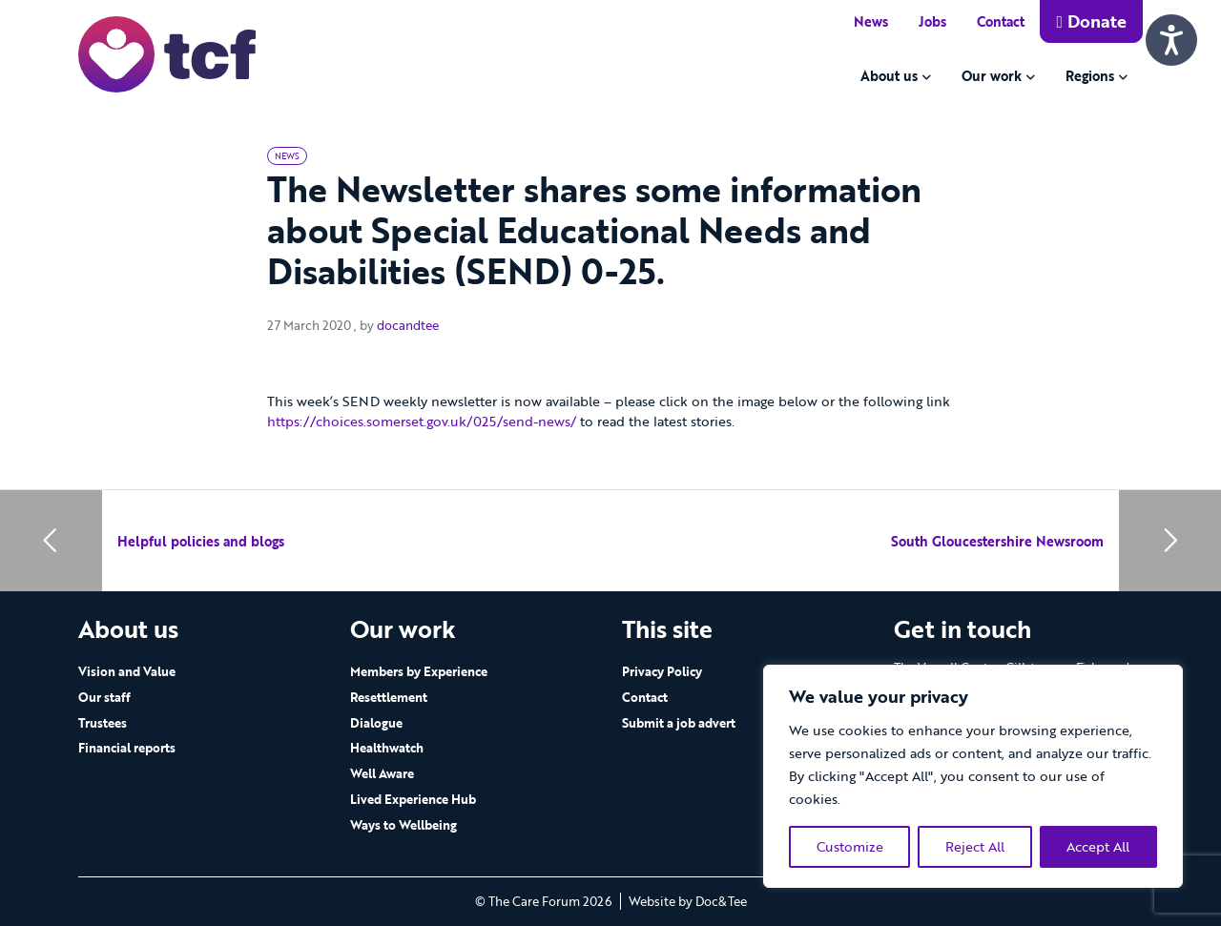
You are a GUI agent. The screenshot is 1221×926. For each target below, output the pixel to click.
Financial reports (127, 747)
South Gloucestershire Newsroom (997, 541)
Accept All (1097, 846)
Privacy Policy (662, 671)
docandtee (408, 325)
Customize (850, 846)
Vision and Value (127, 671)
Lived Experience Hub (413, 799)
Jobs (932, 21)
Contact (1000, 21)
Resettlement (388, 697)
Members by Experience (418, 671)
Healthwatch (387, 747)
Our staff (104, 697)
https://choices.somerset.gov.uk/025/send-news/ (421, 421)
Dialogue (376, 722)
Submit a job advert (678, 722)
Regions (1090, 76)
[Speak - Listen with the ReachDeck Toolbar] (1171, 40)
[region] (973, 776)
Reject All (974, 846)
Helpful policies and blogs (200, 541)
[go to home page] (167, 53)
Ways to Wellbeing (403, 824)
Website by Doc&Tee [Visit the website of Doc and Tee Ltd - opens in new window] (688, 901)
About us (889, 76)
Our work (992, 76)
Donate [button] (1091, 21)
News (871, 21)
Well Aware (382, 773)
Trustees (102, 722)
